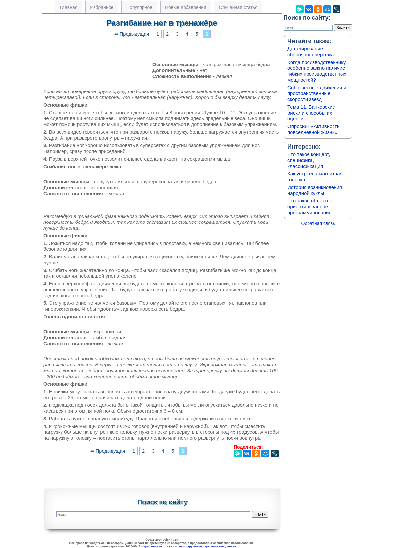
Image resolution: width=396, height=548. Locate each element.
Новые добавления (185, 7)
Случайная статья (238, 7)
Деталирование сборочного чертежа (310, 51)
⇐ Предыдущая (131, 34)
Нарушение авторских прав (161, 546)
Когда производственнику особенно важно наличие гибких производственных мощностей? (316, 71)
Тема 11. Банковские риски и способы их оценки (311, 112)
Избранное (101, 7)
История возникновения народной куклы (314, 190)
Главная (68, 7)
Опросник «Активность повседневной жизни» (313, 129)
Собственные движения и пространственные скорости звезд (316, 93)
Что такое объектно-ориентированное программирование (310, 206)
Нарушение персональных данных (211, 546)
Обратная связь (318, 223)
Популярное (139, 7)
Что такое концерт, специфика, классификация (308, 160)
